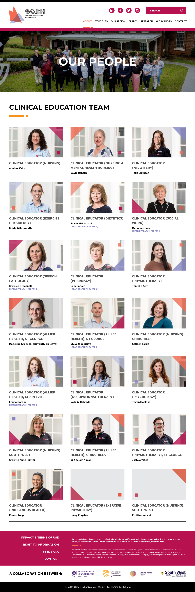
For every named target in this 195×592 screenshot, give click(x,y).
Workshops (164, 21)
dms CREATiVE (112, 587)
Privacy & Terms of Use (40, 537)
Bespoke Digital (125, 587)
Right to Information (41, 544)
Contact (181, 21)
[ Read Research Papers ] (84, 226)
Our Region (118, 21)
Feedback (51, 551)
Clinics (133, 21)
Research (147, 21)
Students (101, 21)
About (87, 21)
